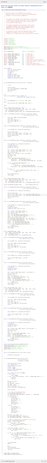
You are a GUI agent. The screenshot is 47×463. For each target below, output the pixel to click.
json (45, 461)
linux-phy (27, 5)
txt (42, 461)
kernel (2, 5)
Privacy (10, 461)
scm (9, 5)
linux (12, 5)
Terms (13, 461)
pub (6, 5)
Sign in (44, 1)
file (24, 9)
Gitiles (7, 461)
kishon (22, 5)
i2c (5, 7)
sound (2, 7)
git (19, 5)
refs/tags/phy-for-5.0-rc (36, 5)
